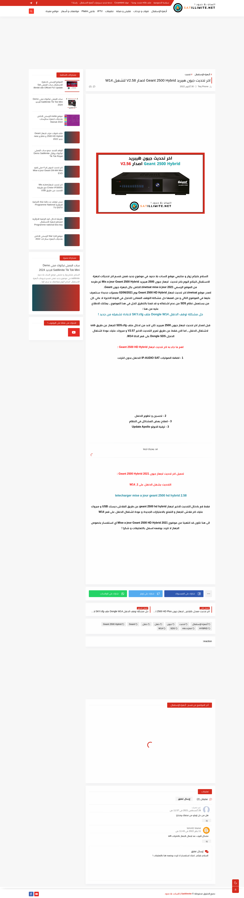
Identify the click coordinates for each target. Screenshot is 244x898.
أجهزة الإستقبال (159, 11)
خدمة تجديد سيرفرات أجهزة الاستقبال (96, 3)
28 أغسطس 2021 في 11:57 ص (185, 810)
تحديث (187, 74)
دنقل (146, 624)
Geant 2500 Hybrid (113, 624)
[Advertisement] (122, 42)
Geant (133, 624)
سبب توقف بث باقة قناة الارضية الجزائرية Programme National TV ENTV (47, 204)
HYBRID (204, 628)
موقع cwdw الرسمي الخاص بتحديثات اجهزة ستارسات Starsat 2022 (50, 119)
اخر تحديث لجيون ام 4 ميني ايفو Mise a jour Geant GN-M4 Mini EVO (48, 170)
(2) (92, 86)
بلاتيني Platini (88, 11)
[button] (183, 593)
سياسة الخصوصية (161, 3)
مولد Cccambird (121, 3)
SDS (174, 628)
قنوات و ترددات (141, 11)
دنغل (158, 624)
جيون (170, 624)
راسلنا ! (74, 3)
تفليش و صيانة (123, 11)
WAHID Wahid (194, 828)
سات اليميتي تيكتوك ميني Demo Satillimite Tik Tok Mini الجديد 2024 (48, 102)
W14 (162, 628)
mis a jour (188, 628)
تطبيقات (109, 11)
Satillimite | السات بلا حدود (178, 893)
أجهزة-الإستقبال (202, 74)
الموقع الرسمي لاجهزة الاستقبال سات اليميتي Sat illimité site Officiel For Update (48, 85)
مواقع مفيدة (52, 11)
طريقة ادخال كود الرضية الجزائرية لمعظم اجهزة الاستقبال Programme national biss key (47, 222)
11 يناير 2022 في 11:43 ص (188, 831)
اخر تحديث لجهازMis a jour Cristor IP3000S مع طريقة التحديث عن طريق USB (50, 187)
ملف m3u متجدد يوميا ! (141, 3)
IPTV (100, 11)
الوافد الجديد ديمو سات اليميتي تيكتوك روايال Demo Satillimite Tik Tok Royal (48, 153)
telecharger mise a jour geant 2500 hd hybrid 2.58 (150, 495)
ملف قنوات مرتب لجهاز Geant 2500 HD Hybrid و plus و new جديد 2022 (48, 136)
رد (207, 820)
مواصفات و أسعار (70, 11)
